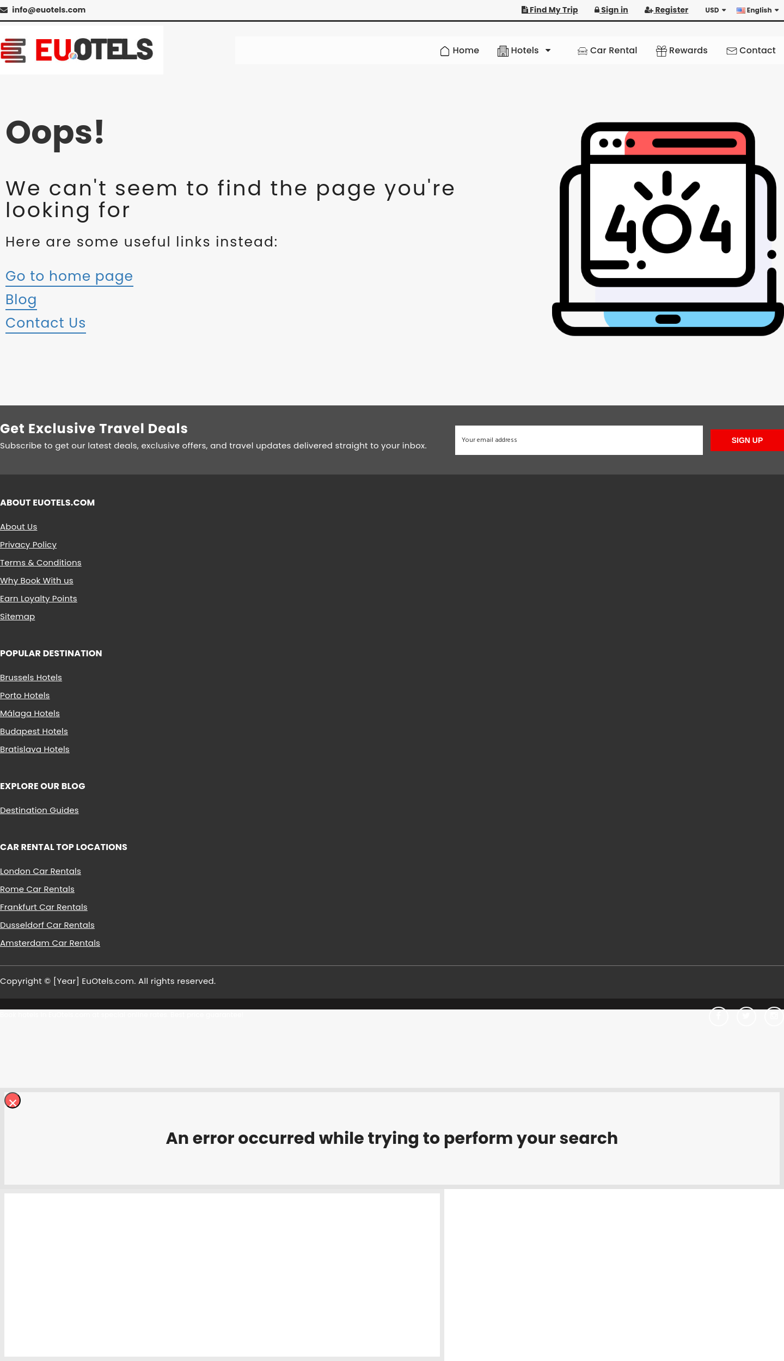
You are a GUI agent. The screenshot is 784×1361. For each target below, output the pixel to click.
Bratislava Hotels (35, 749)
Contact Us (45, 322)
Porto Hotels (25, 695)
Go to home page (69, 276)
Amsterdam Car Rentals (50, 943)
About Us (18, 526)
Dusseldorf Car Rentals (47, 925)
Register (666, 9)
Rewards (682, 50)
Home (459, 50)
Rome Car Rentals (37, 889)
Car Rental (607, 50)
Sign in (611, 9)
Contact (751, 50)
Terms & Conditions (41, 562)
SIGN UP (747, 440)
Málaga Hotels (30, 713)
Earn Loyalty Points (38, 598)
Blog (21, 299)
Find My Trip (550, 9)
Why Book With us (37, 580)
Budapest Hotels (34, 731)
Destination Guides (39, 810)
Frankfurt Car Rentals (44, 907)
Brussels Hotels (31, 677)
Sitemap (17, 616)
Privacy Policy (28, 544)
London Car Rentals (40, 871)
